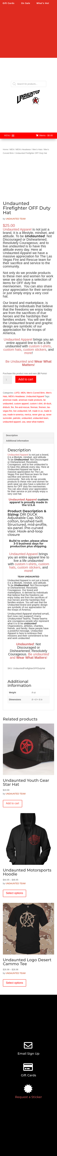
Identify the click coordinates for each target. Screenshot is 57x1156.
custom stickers (34, 349)
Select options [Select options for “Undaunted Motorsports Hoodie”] (14, 893)
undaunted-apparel (12, 422)
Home (5, 149)
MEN (12, 149)
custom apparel (21, 403)
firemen (42, 407)
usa (23, 422)
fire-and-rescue (22, 407)
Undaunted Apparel (17, 229)
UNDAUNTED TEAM (15, 219)
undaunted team (40, 418)
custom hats (12, 349)
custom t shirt (36, 403)
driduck (6, 407)
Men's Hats (37, 149)
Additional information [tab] (17, 441)
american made (10, 400)
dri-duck (47, 403)
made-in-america (15, 414)
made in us (37, 411)
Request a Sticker (28, 1097)
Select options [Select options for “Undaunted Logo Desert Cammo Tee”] (14, 982)
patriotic (17, 418)
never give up (38, 414)
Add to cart (25, 379)
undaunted (27, 418)
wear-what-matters (35, 422)
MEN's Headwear (23, 149)
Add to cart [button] (12, 803)
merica (28, 414)
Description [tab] (12, 435)
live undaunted (20, 411)
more (28, 353)
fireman (34, 407)
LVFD (17, 392)
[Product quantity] (7, 379)
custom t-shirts (40, 346)
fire (12, 407)
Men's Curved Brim (36, 392)
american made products (30, 400)
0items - (44, 135)
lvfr (29, 411)
